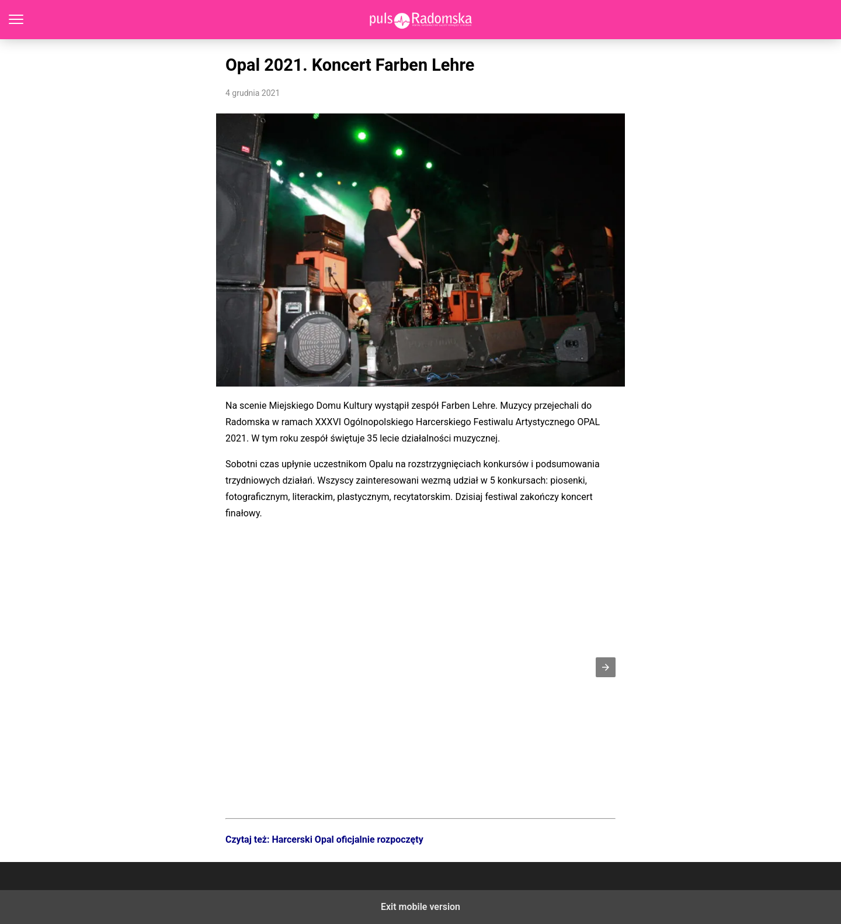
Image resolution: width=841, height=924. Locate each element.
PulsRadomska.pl (421, 19)
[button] (606, 667)
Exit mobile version (420, 906)
